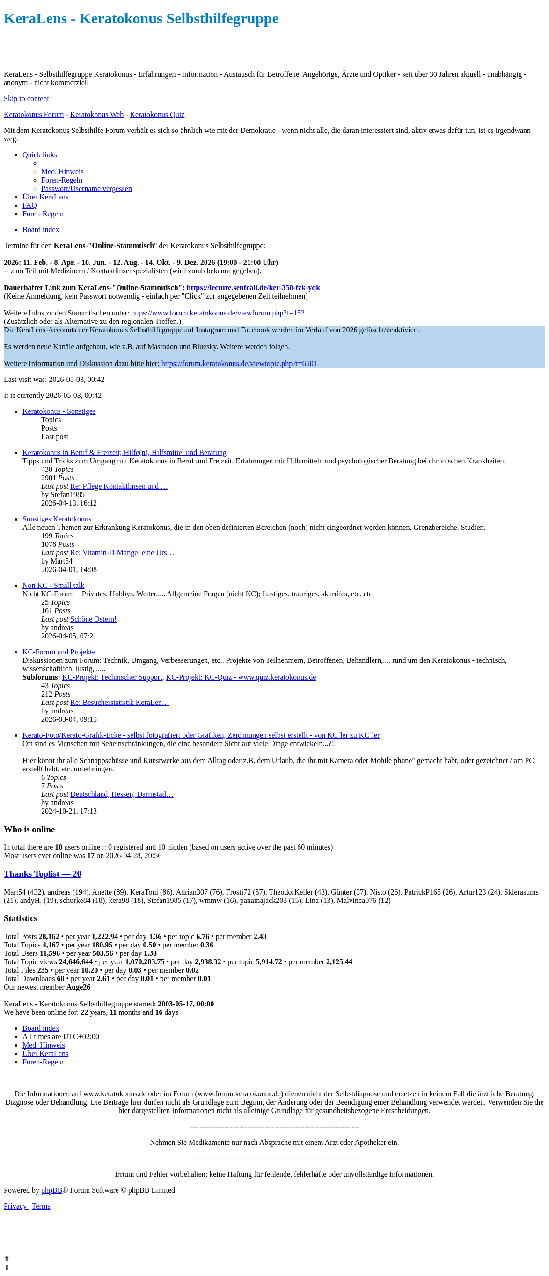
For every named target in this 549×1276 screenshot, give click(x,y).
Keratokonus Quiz (157, 114)
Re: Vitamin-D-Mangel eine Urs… (122, 553)
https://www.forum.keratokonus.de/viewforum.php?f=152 (218, 313)
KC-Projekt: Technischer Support (112, 677)
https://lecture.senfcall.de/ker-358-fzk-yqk (253, 288)
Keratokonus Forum (34, 114)
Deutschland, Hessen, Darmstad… (121, 794)
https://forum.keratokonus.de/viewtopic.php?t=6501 (239, 363)
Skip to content (26, 99)
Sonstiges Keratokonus (56, 519)
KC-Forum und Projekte (58, 652)
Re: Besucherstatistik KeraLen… (119, 702)
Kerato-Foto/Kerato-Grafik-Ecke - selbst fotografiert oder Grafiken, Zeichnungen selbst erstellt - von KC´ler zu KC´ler (201, 735)
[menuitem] (62, 172)
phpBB (51, 1190)
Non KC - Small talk (53, 585)
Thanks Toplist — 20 (42, 874)
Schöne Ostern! (93, 619)
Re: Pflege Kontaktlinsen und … (119, 486)
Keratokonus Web (97, 114)
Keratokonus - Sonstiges (58, 411)
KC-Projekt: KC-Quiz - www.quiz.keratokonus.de (241, 677)
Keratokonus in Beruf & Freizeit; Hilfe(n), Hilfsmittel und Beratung (124, 452)
